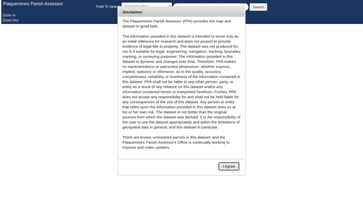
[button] (229, 166)
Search (258, 7)
